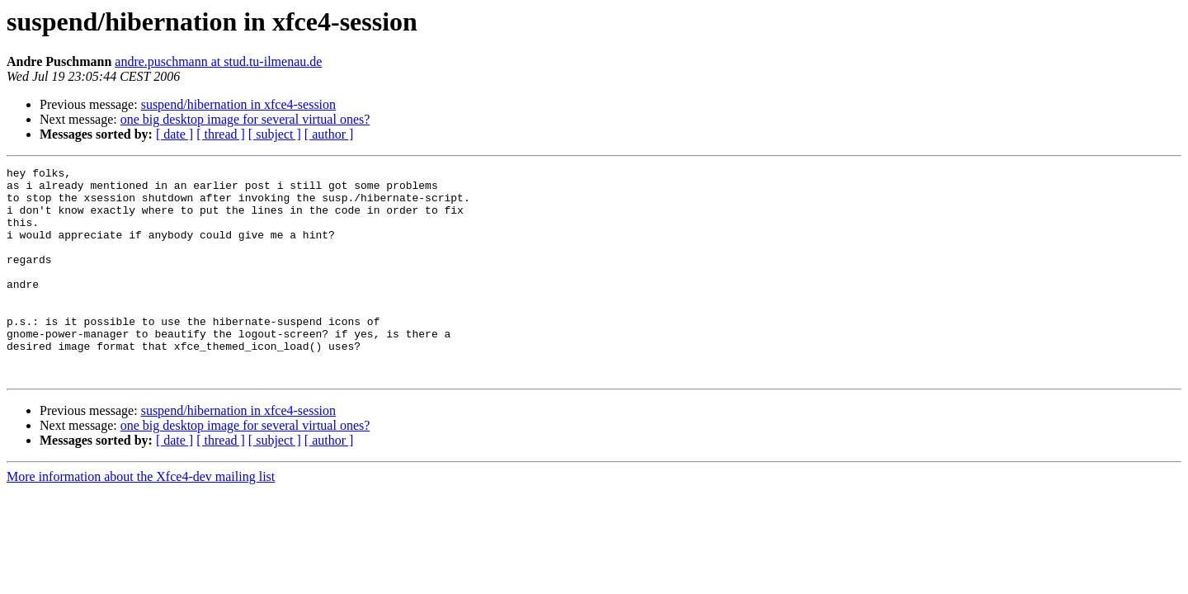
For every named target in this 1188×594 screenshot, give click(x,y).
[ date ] (174, 134)
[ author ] (329, 134)
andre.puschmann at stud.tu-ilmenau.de (218, 61)
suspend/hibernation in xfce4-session (238, 104)
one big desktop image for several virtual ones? (245, 119)
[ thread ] (220, 134)
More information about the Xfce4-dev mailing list (141, 519)
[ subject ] (274, 134)
